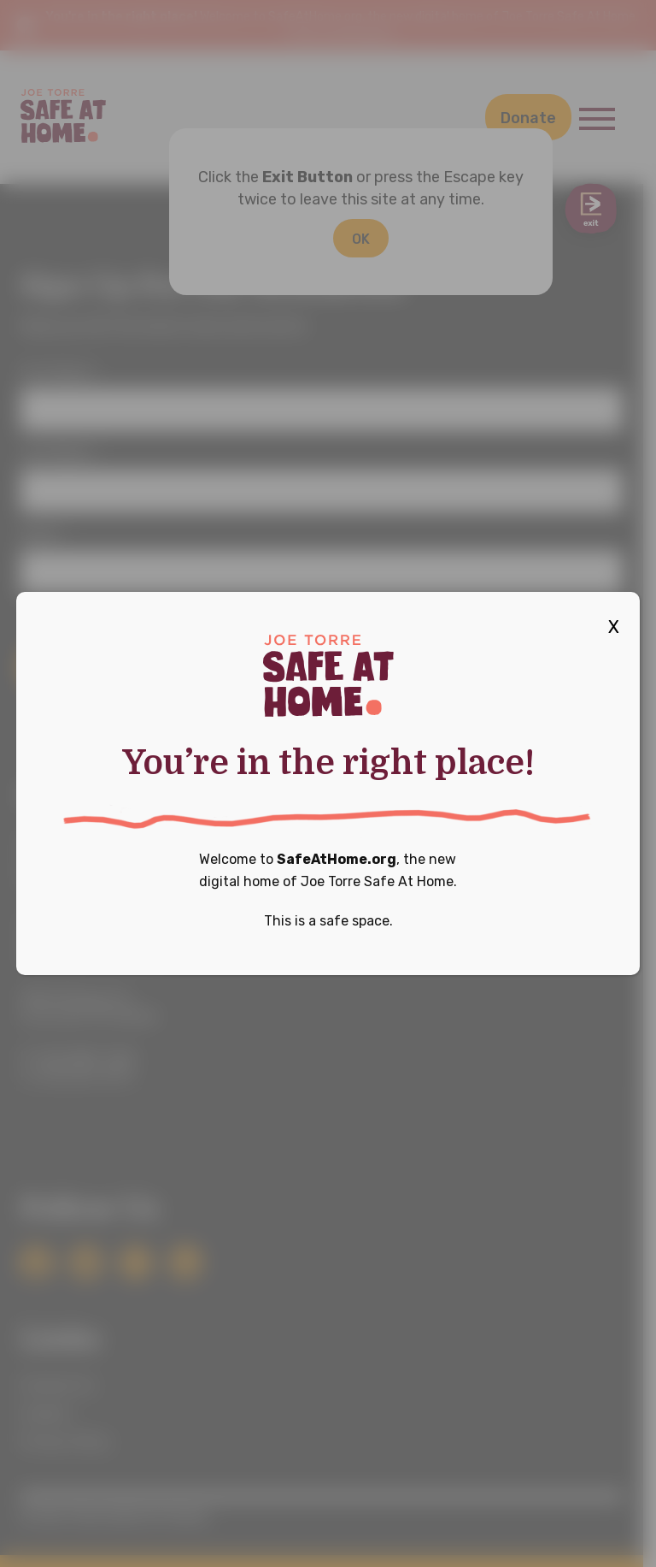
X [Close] (613, 627)
